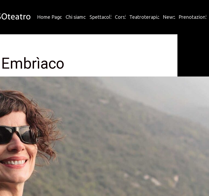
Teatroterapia (144, 17)
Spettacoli (101, 17)
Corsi (120, 17)
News (169, 17)
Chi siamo (76, 17)
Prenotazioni (193, 17)
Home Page (49, 17)
